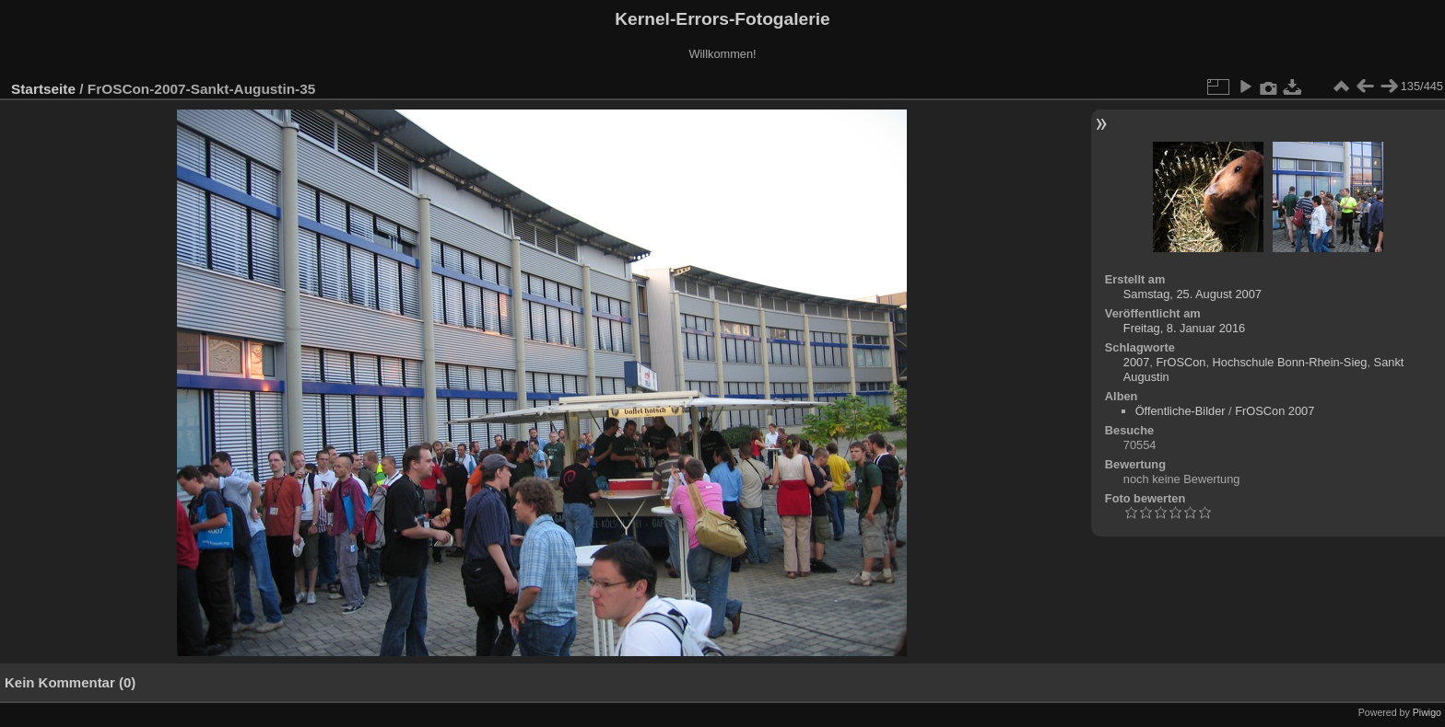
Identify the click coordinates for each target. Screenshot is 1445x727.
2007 (1136, 362)
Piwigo (1427, 712)
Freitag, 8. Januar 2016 (1184, 328)
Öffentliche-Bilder (1180, 411)
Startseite (43, 89)
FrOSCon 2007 (1274, 411)
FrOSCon (1180, 362)
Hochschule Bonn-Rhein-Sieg (1290, 362)
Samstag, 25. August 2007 (1192, 294)
